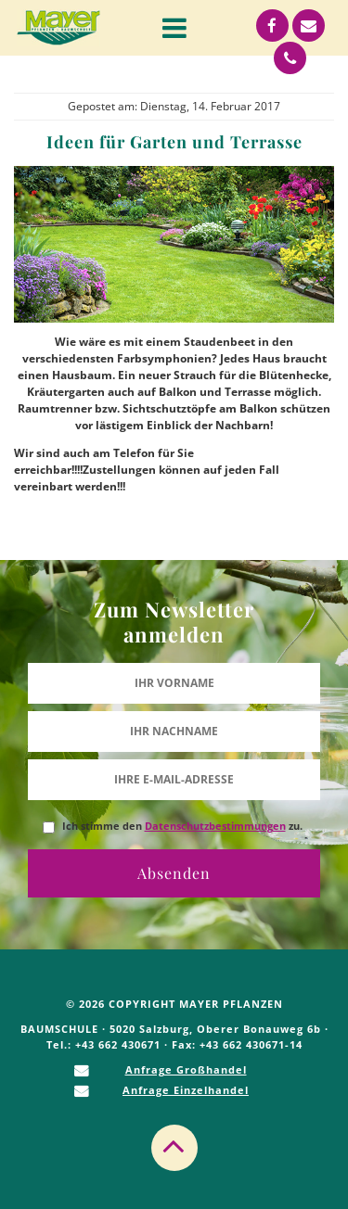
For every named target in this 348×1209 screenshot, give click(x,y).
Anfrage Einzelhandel (185, 1090)
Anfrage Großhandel (186, 1069)
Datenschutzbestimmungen (215, 826)
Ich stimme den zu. (182, 826)
